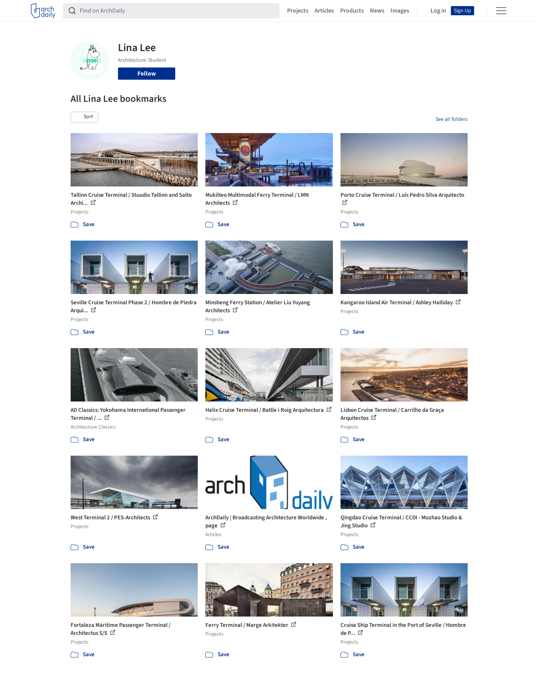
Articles (324, 10)
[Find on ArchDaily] (177, 10)
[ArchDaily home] (43, 10)
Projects (297, 10)
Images (400, 10)
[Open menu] (501, 11)
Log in (438, 10)
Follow (146, 73)
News (377, 10)
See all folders (452, 119)
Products (352, 10)
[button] (84, 117)
